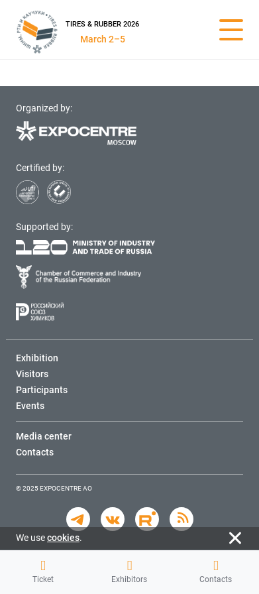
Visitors (32, 374)
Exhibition (37, 358)
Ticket (43, 571)
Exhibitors (129, 571)
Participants (42, 390)
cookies (63, 537)
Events (30, 405)
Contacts (215, 571)
